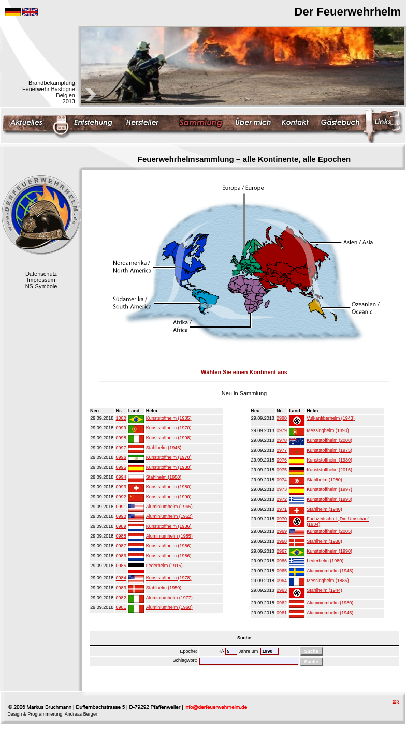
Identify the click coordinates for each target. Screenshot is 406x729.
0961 (282, 612)
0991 (121, 506)
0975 (282, 469)
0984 (121, 578)
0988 (121, 536)
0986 (121, 555)
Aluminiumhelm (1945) (330, 570)
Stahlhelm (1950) (164, 477)
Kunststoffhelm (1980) (169, 467)
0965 (282, 570)
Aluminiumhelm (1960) (169, 607)
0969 (282, 531)
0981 (121, 607)
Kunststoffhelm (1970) (169, 427)
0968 (282, 541)
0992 (121, 496)
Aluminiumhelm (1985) (169, 536)
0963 (282, 590)
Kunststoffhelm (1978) (169, 578)
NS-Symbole (41, 286)
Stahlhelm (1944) (324, 590)
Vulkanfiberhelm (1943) (331, 418)
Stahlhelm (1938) (324, 541)
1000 (121, 418)
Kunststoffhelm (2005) (329, 531)
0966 (282, 560)
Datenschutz (41, 274)
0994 (121, 477)
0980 (282, 418)
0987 (121, 545)
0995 (121, 467)
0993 (121, 486)
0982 (121, 597)
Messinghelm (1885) (328, 580)
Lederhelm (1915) (164, 565)
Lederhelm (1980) (325, 560)
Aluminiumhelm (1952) (169, 516)
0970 (282, 519)
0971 (282, 509)
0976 (282, 460)
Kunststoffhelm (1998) (169, 437)
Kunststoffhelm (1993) (329, 499)
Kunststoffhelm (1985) (169, 418)
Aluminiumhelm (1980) (330, 602)
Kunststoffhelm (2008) (329, 440)
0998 (121, 437)
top (396, 701)
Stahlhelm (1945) (164, 447)
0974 (282, 479)
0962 (282, 602)
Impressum (41, 280)
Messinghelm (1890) (328, 430)
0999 (121, 427)
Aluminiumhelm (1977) (169, 597)
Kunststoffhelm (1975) (329, 450)
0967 (282, 551)
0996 (121, 457)
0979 (282, 430)
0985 (121, 565)
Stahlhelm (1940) (324, 509)
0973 (282, 489)
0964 (282, 580)
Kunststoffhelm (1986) (169, 526)
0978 (282, 440)
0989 (121, 526)
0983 (121, 587)
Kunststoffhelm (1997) (329, 489)
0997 (121, 447)
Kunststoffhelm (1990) (169, 496)
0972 (282, 499)
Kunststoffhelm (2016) (329, 469)
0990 (121, 516)
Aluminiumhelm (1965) (169, 506)
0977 (282, 450)
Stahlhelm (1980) (324, 479)
